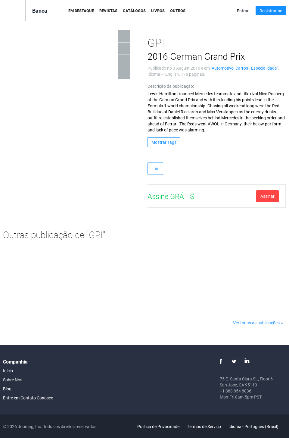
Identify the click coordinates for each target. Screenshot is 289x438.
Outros (177, 10)
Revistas (108, 10)
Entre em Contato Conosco (28, 398)
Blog (7, 389)
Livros (158, 10)
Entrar (243, 11)
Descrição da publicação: (171, 86)
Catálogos (134, 10)
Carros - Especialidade (256, 68)
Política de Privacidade (158, 426)
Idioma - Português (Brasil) (256, 426)
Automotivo (223, 68)
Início (8, 370)
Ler (155, 168)
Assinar (267, 196)
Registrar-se (270, 11)
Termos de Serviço (204, 426)
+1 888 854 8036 (235, 391)
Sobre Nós (12, 380)
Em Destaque (81, 10)
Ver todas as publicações (256, 323)
